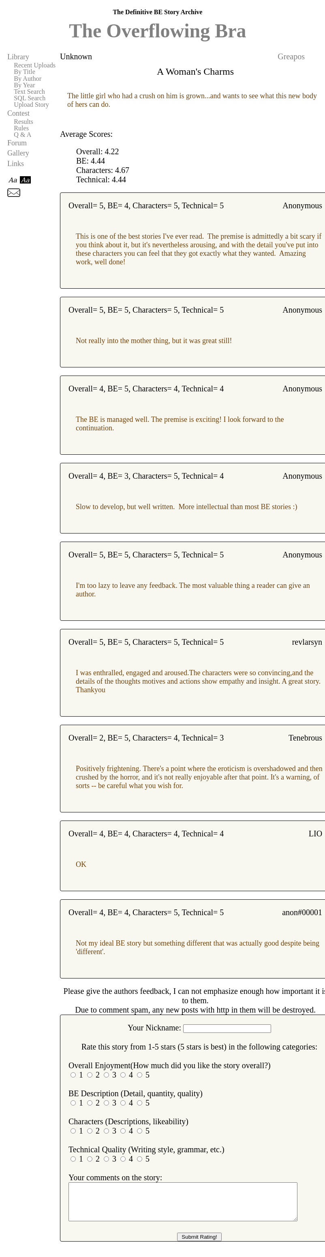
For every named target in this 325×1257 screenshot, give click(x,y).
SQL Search (29, 98)
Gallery (18, 153)
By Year (24, 85)
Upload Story (31, 104)
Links (15, 164)
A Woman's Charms (195, 71)
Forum (17, 143)
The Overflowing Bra (157, 30)
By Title (24, 72)
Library (18, 57)
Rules (21, 128)
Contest (18, 113)
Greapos (291, 56)
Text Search (29, 91)
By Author (27, 78)
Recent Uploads (35, 65)
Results (23, 121)
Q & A (22, 134)
